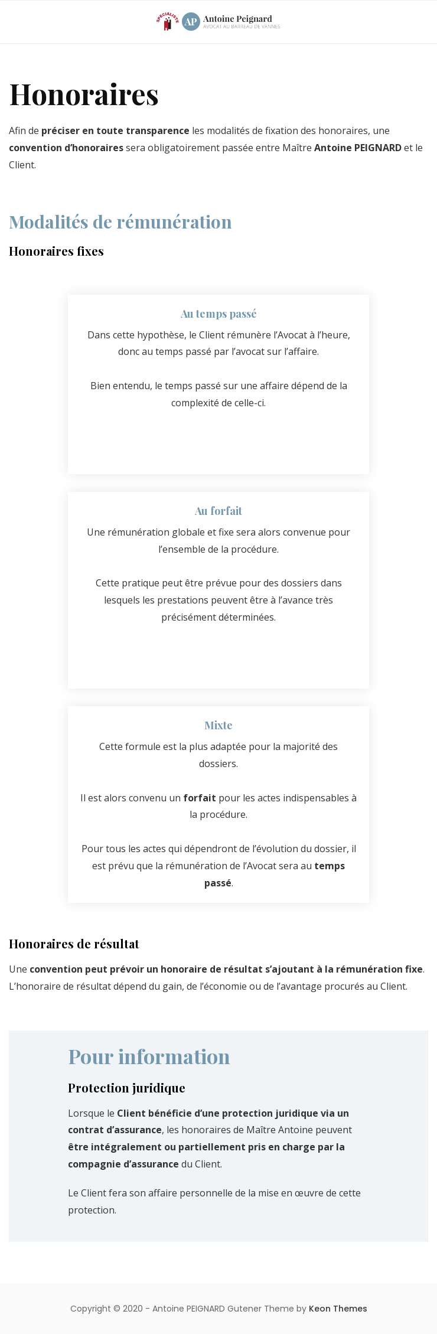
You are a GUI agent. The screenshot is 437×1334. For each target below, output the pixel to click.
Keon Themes (338, 1309)
